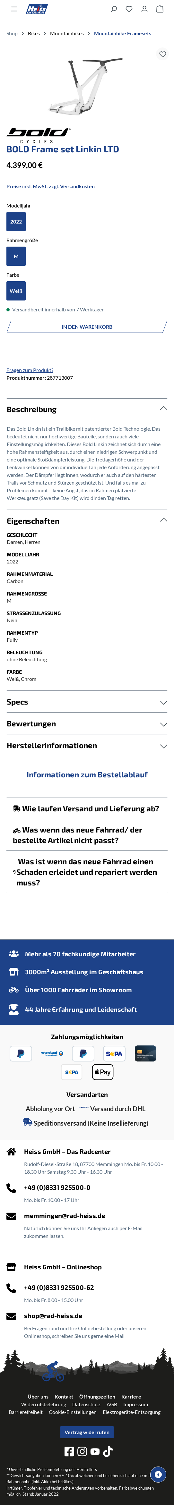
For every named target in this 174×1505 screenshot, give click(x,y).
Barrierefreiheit (26, 1412)
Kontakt (64, 1396)
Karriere (131, 1396)
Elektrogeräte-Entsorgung (132, 1412)
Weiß (16, 291)
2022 (16, 221)
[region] (87, 87)
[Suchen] (113, 9)
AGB (112, 1404)
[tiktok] (108, 1452)
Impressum (135, 1404)
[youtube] (95, 1452)
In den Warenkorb (87, 327)
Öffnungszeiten (97, 1396)
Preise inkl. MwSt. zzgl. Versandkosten (50, 186)
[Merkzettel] (129, 9)
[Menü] (14, 9)
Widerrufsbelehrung (43, 1404)
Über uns (38, 1396)
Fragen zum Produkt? (29, 370)
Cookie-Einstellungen (73, 1412)
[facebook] (69, 1452)
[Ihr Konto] (144, 9)
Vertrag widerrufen (87, 1432)
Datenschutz (86, 1404)
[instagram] (82, 1452)
